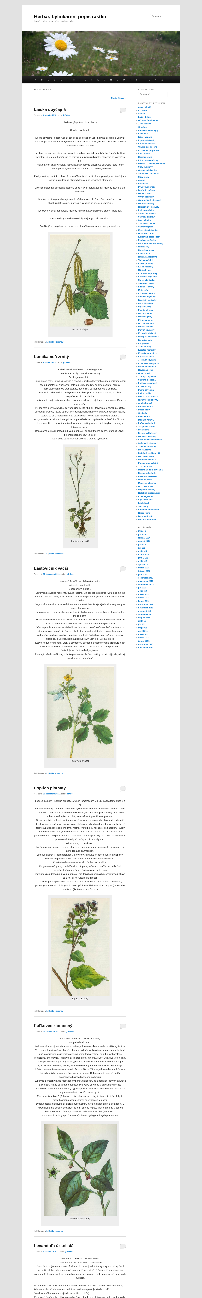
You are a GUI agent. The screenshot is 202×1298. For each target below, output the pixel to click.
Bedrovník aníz (145, 516)
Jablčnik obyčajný (147, 446)
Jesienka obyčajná (147, 360)
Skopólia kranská (146, 426)
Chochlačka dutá (146, 293)
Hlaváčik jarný (145, 316)
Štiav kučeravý (145, 167)
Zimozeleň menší (146, 223)
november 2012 (145, 581)
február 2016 (144, 538)
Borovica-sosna (146, 323)
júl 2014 (142, 544)
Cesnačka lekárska (147, 170)
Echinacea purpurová (148, 150)
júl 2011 (142, 621)
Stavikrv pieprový (146, 217)
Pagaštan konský (146, 489)
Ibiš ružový (143, 247)
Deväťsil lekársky (146, 190)
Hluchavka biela (146, 456)
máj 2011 (142, 628)
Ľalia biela (143, 133)
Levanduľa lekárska (147, 476)
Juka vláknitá (144, 107)
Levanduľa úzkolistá (54, 1245)
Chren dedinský (146, 197)
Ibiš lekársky (144, 503)
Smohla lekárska (146, 280)
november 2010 (145, 647)
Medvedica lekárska (147, 230)
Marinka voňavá (146, 420)
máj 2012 (142, 591)
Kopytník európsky (147, 300)
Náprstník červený (147, 436)
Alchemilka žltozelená (148, 173)
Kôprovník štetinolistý (149, 237)
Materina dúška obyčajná (150, 470)
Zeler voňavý (144, 124)
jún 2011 (142, 624)
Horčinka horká (145, 486)
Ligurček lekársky (147, 140)
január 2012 (144, 601)
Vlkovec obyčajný (146, 296)
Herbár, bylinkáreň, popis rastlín (70, 16)
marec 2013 (143, 568)
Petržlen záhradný (147, 519)
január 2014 (144, 558)
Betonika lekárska (147, 459)
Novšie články (118, 98)
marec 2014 (143, 554)
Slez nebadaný (145, 220)
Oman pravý (144, 373)
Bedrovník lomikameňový (150, 243)
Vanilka (141, 113)
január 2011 (144, 641)
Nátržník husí (144, 270)
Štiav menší (144, 153)
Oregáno (142, 127)
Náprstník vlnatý (146, 203)
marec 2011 (143, 634)
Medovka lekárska (147, 483)
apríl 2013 (143, 564)
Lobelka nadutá (145, 406)
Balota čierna (144, 450)
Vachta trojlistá (145, 227)
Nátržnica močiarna (147, 257)
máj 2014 (142, 551)
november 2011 (145, 608)
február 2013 (144, 571)
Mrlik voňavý (144, 290)
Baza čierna (144, 416)
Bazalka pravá (145, 157)
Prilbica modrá (145, 320)
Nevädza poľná (145, 370)
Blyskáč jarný (145, 306)
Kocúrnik (142, 110)
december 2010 (145, 644)
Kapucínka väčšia (146, 143)
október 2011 (144, 611)
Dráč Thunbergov (146, 187)
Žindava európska (147, 240)
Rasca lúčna (144, 513)
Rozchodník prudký (147, 273)
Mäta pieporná (145, 480)
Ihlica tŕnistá (144, 253)
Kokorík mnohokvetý (148, 353)
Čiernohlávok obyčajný (149, 200)
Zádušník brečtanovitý (149, 453)
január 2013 (144, 574)
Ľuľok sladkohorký (147, 423)
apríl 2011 (143, 631)
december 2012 (145, 578)
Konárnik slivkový (147, 333)
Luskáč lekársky (146, 287)
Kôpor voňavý (145, 137)
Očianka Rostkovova (148, 120)
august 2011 (144, 617)
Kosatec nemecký (147, 350)
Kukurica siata (145, 340)
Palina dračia (144, 393)
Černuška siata (145, 303)
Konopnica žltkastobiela (150, 439)
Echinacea (143, 183)
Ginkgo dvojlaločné (147, 147)
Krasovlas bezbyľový (148, 363)
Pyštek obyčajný (146, 210)
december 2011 (145, 604)
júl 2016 (142, 531)
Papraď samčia (145, 326)
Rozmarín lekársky (147, 473)
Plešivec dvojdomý (147, 383)
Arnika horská (145, 403)
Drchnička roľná (146, 233)
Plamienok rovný (146, 310)
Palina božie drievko (148, 396)
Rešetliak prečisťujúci (149, 493)
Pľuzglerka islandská (148, 336)
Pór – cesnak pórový (148, 160)
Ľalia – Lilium (144, 117)
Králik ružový (144, 386)
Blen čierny (143, 430)
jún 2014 (142, 548)
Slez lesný (143, 506)
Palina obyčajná (146, 390)
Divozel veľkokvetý (147, 433)
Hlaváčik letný (145, 313)
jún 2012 (142, 588)
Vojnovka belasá (146, 283)
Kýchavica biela (146, 356)
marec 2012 (143, 594)
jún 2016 (142, 534)
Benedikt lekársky (147, 366)
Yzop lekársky (145, 466)
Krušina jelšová (145, 496)
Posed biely (144, 410)
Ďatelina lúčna (145, 193)
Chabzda (142, 413)
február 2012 (144, 597)
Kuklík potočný (145, 263)
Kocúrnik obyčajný (147, 276)
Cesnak (142, 180)
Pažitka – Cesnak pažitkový (151, 163)
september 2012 (146, 584)
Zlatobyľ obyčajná (147, 376)
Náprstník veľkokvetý (148, 207)
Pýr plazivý (143, 343)
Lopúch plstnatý (50, 788)
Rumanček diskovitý (148, 400)
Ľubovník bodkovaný (148, 509)
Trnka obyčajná (145, 260)
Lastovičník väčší (51, 568)
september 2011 (146, 614)
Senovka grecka (146, 250)
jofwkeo (66, 115)
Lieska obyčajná (50, 109)
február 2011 (144, 637)
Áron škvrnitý (145, 346)
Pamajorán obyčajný (148, 130)
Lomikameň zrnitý (51, 356)
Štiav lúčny (143, 177)
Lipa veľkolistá (145, 500)
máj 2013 (142, 561)
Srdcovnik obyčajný (148, 443)
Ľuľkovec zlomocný (53, 1025)
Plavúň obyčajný (146, 330)
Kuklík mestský (145, 267)
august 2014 (144, 541)
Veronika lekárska (147, 213)
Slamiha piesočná (147, 380)
